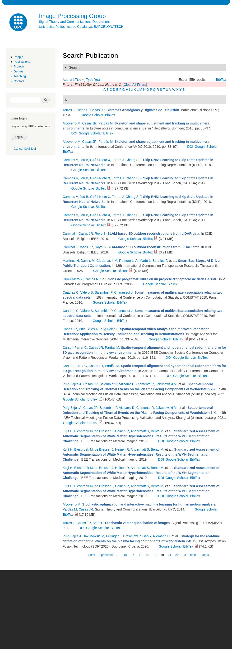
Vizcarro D (127, 384)
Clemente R (145, 384)
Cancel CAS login (25, 148)
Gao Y (146, 536)
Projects (19, 66)
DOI (74, 133)
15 (125, 554)
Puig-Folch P (109, 329)
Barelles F (160, 260)
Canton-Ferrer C (75, 347)
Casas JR (97, 110)
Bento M (157, 431)
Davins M (87, 260)
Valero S (86, 292)
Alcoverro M (71, 123)
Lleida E (82, 110)
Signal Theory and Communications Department (74, 22)
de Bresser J (104, 431)
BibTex (221, 79)
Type (89, 79)
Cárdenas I (104, 260)
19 (154, 554)
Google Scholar (91, 115)
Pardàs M (105, 123)
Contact (19, 81)
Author (67, 79)
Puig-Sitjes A (88, 329)
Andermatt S (139, 431)
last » (205, 554)
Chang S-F (133, 160)
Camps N (91, 279)
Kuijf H (67, 431)
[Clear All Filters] (135, 84)
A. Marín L (143, 260)
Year (97, 79)
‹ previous (106, 554)
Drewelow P (131, 536)
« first (91, 554)
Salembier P (103, 292)
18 (147, 554)
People (18, 57)
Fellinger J (113, 536)
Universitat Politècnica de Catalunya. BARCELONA (81, 27)
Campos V (70, 160)
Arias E (98, 523)
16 (132, 554)
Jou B (84, 160)
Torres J (118, 160)
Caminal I (70, 233)
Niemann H (161, 536)
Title (78, 79)
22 (177, 554)
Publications (22, 61)
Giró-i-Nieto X (100, 160)
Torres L (69, 110)
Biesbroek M (83, 431)
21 (169, 554)
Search (74, 67)
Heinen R (122, 431)
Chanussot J (123, 292)
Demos (18, 71)
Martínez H (71, 260)
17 (140, 554)
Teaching (20, 76)
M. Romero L (124, 260)
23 (184, 554)
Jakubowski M (166, 384)
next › (194, 554)
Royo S (100, 233)
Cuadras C (71, 292)
